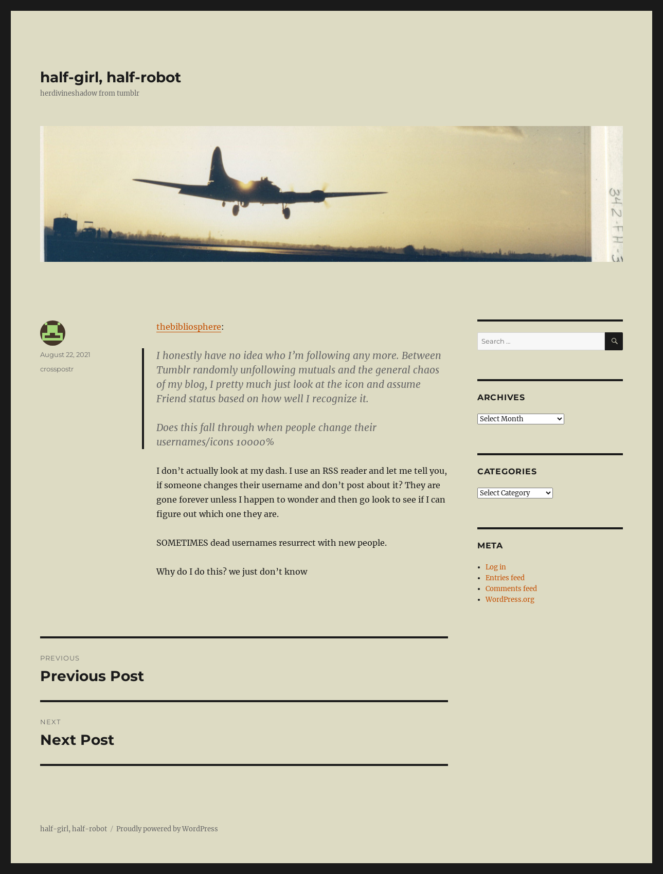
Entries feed (505, 578)
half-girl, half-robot (110, 77)
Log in (496, 567)
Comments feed (511, 588)
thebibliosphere (188, 327)
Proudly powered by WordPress (167, 829)
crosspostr (57, 369)
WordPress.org (510, 599)
